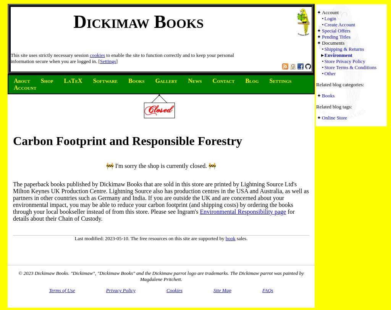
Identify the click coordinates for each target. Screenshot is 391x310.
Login (330, 18)
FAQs (267, 290)
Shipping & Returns (344, 49)
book (231, 238)
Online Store (334, 118)
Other (330, 73)
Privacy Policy (121, 290)
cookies (97, 55)
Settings (108, 61)
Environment (338, 55)
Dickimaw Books (138, 21)
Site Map (222, 290)
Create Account (340, 24)
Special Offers (336, 31)
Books (328, 95)
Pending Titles (336, 37)
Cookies (174, 290)
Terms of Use (62, 290)
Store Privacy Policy (345, 61)
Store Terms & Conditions (350, 67)
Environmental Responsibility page (243, 211)
